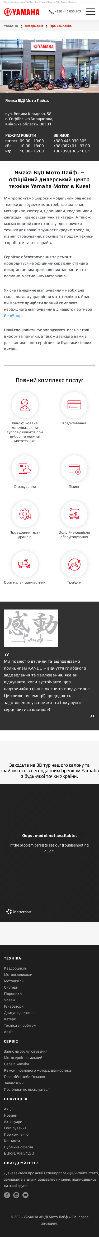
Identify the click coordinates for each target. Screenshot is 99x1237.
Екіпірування (15, 1128)
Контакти (12, 1141)
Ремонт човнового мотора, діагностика (37, 1070)
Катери (10, 1019)
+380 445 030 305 (65, 12)
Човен (9, 1000)
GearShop (13, 315)
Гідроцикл (13, 994)
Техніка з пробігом (20, 1025)
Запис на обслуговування (26, 1051)
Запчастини (13, 1083)
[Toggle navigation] (90, 12)
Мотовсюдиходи (18, 974)
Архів (8, 1032)
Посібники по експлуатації (27, 1089)
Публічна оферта (18, 1147)
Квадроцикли (15, 968)
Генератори (13, 1006)
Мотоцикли (13, 981)
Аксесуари (13, 1122)
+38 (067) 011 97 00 (72, 145)
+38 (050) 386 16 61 (72, 151)
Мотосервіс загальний (23, 1058)
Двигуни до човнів (20, 1013)
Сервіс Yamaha (16, 1064)
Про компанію (16, 1134)
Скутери (11, 987)
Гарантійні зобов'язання (24, 1077)
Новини (10, 1115)
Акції (8, 1109)
